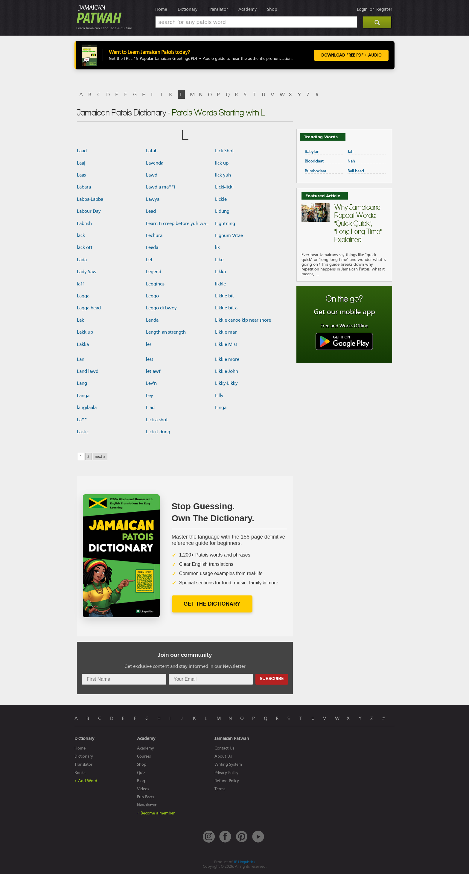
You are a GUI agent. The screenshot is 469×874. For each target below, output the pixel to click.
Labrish (84, 223)
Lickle (221, 199)
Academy (247, 9)
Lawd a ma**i (160, 187)
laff (80, 284)
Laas (81, 175)
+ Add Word (85, 780)
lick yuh (223, 175)
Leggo (152, 296)
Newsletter (146, 805)
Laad (82, 150)
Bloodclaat (314, 161)
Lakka (83, 344)
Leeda (152, 247)
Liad (150, 407)
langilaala (87, 407)
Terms (219, 788)
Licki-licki (224, 187)
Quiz (141, 772)
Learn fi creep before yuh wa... (177, 223)
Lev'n (151, 383)
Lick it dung (158, 431)
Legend (153, 271)
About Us (223, 756)
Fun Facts (145, 796)
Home (161, 9)
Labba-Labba (90, 199)
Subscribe (272, 678)
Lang (82, 383)
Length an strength (166, 332)
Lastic (83, 431)
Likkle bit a (226, 308)
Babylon (312, 151)
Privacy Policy (226, 772)
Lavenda (154, 163)
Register (384, 9)
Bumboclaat (315, 171)
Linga (220, 407)
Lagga (83, 296)
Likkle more (227, 359)
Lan (80, 359)
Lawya (152, 199)
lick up (222, 163)
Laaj (81, 163)
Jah (351, 151)
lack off (84, 247)
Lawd (151, 175)
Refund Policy (226, 780)
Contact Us (224, 748)
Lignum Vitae (229, 235)
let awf (153, 371)
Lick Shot (224, 150)
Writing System (228, 764)
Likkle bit (224, 296)
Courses (144, 756)
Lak (80, 320)
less (149, 359)
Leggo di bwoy (161, 308)
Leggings (155, 284)
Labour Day (89, 211)
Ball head (356, 171)
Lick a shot (157, 419)
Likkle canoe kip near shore (243, 320)
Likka (220, 271)
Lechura (154, 235)
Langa (83, 395)
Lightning (225, 223)
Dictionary (187, 9)
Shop (272, 9)
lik (217, 247)
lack (81, 235)
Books (79, 772)
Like (219, 259)
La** (82, 419)
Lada (82, 259)
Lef (149, 259)
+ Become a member (156, 813)
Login (362, 9)
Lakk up (85, 332)
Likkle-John (226, 371)
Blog (141, 780)
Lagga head (89, 308)
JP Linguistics (244, 862)
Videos (143, 788)
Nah (351, 161)
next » (100, 456)
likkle (220, 284)
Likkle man (226, 332)
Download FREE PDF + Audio (351, 55)
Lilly (219, 395)
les (148, 344)
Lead (151, 211)
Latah (152, 150)
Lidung (222, 211)
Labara (84, 187)
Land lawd (87, 371)
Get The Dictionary (212, 604)
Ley (149, 395)
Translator (218, 9)
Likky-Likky (226, 383)
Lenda (152, 320)
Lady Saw (87, 271)
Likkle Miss (226, 344)
